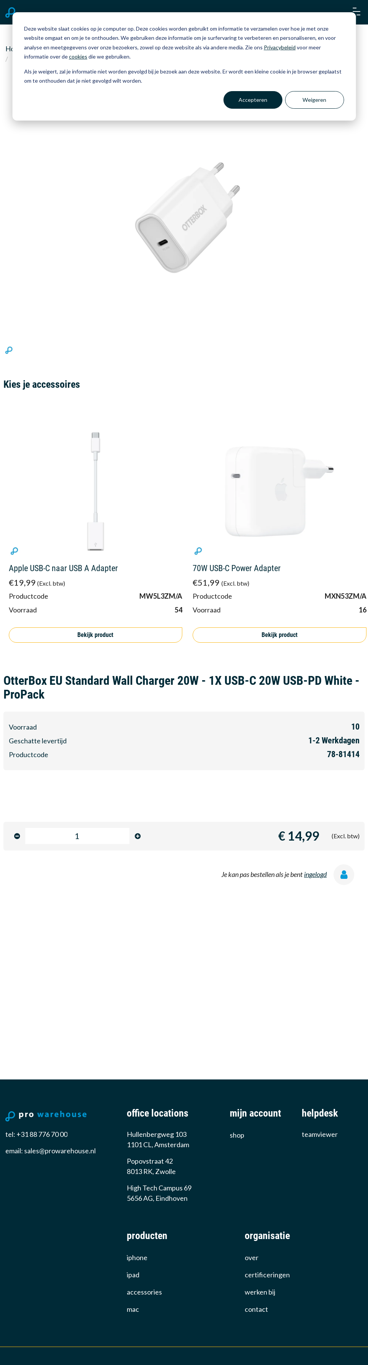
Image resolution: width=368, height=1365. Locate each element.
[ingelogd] (347, 876)
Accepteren (253, 99)
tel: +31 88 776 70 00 (36, 1134)
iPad (133, 1274)
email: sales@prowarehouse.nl (50, 1150)
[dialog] (184, 66)
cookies (78, 56)
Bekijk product (95, 634)
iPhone (137, 1257)
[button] (355, 12)
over (251, 1257)
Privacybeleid (280, 47)
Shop (237, 1135)
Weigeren (314, 99)
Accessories (144, 1292)
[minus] (17, 836)
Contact (256, 1309)
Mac (133, 1309)
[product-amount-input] (77, 836)
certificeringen (267, 1274)
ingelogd (315, 874)
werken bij (260, 1292)
